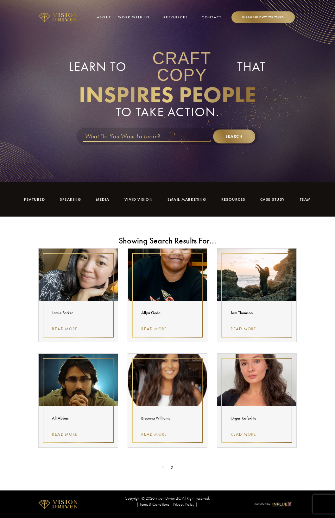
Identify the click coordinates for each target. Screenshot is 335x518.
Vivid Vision (137, 199)
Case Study (273, 199)
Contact (212, 17)
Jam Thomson (242, 312)
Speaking (70, 199)
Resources (179, 17)
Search (234, 136)
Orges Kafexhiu (243, 418)
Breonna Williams (155, 418)
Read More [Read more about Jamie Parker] (65, 329)
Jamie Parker (62, 312)
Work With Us (137, 17)
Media (101, 199)
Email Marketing (187, 199)
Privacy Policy (183, 504)
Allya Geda (151, 312)
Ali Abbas (60, 418)
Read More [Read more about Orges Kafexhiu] (243, 434)
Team (306, 199)
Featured (34, 199)
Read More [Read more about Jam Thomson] (243, 329)
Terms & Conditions (154, 504)
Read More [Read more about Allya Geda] (154, 329)
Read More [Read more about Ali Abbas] (65, 434)
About (104, 17)
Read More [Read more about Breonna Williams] (154, 434)
